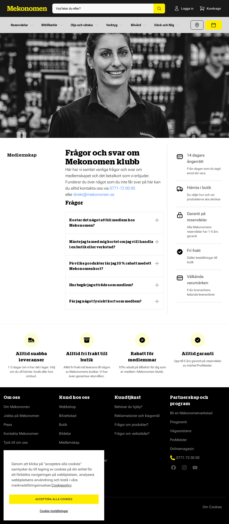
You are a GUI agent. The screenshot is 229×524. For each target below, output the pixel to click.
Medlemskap (69, 442)
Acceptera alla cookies (53, 499)
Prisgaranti (178, 422)
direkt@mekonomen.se (93, 194)
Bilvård (139, 25)
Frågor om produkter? (131, 425)
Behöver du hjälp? (128, 407)
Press (8, 425)
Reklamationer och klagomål (137, 416)
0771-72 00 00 (122, 188)
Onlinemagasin (182, 449)
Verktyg (115, 25)
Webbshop (67, 407)
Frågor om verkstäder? (132, 433)
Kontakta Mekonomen (21, 433)
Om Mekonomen (17, 407)
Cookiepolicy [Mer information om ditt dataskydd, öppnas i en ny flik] (61, 485)
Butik (63, 425)
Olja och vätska (85, 25)
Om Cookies (212, 507)
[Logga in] (178, 8)
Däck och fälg (167, 25)
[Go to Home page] (27, 8)
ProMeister (178, 440)
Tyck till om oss (16, 442)
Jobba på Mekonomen (21, 416)
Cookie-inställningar (54, 511)
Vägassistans (180, 431)
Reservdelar (22, 25)
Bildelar (65, 433)
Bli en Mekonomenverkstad (191, 413)
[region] (54, 485)
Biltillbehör (52, 25)
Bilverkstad (67, 416)
